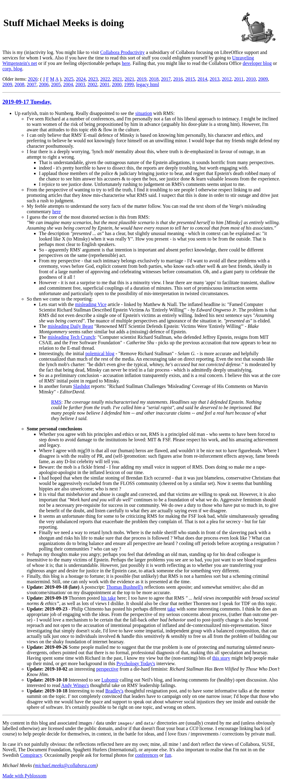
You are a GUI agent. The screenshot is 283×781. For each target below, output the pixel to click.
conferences (146, 755)
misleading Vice (90, 304)
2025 (69, 79)
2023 (93, 79)
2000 (117, 84)
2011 (238, 79)
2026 (33, 79)
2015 (190, 79)
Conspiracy (31, 755)
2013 (214, 79)
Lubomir (110, 679)
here (126, 63)
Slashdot (81, 386)
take (171, 608)
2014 (202, 79)
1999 (129, 84)
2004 (68, 84)
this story (221, 658)
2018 (154, 79)
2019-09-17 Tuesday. (26, 102)
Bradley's (114, 690)
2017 (166, 79)
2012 (227, 79)
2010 (251, 79)
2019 (142, 79)
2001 (104, 84)
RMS (56, 402)
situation (143, 113)
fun (168, 755)
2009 (263, 79)
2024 (81, 79)
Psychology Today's (135, 663)
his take (108, 598)
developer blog (257, 63)
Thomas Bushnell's (124, 587)
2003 (80, 84)
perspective (107, 669)
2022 (105, 79)
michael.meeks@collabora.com (65, 765)
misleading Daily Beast (70, 326)
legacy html (147, 84)
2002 (92, 84)
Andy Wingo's (75, 685)
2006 (44, 84)
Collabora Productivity (122, 52)
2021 (117, 79)
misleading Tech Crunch (71, 337)
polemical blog (100, 353)
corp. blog (12, 68)
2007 (31, 84)
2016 (178, 79)
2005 (56, 84)
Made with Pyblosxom (24, 775)
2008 (19, 84)
